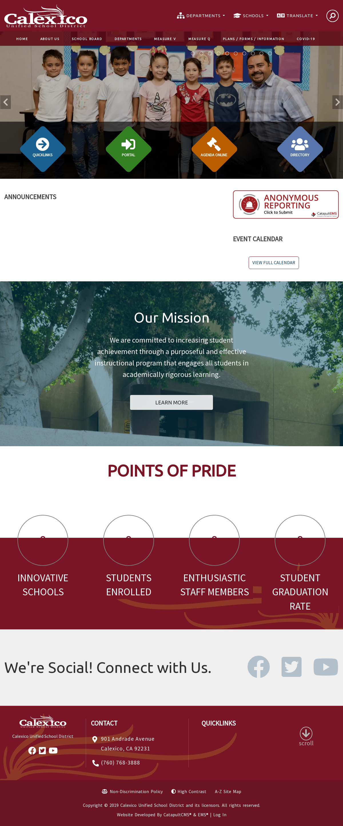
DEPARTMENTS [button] (204, 15)
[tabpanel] (171, 105)
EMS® (203, 814)
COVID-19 (306, 39)
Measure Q (199, 39)
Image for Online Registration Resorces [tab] (210, 53)
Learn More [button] (171, 402)
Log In (219, 814)
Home (22, 39)
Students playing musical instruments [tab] (193, 53)
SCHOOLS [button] (254, 15)
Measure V (165, 39)
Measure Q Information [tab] (201, 53)
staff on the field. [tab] (270, 53)
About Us (49, 39)
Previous (5, 102)
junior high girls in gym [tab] (253, 53)
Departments (128, 39)
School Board (87, 39)
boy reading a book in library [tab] (219, 53)
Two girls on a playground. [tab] (236, 53)
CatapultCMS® (177, 814)
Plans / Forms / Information (253, 39)
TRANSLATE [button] (300, 15)
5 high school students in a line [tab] (261, 53)
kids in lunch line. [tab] (244, 53)
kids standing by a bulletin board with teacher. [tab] (227, 53)
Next (337, 102)
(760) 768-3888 (120, 762)
